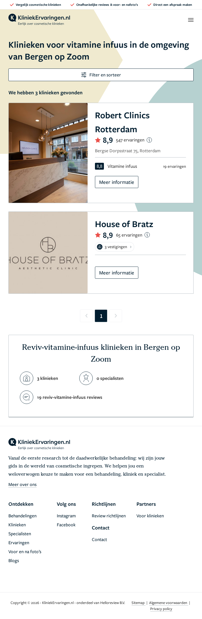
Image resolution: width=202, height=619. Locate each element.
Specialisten (19, 533)
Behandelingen (22, 516)
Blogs (13, 560)
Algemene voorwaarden (168, 602)
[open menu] (191, 20)
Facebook (66, 525)
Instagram (66, 516)
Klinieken (17, 525)
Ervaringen (18, 542)
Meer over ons (22, 484)
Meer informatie (116, 182)
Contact (99, 539)
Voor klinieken (150, 516)
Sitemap (138, 602)
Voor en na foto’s (24, 551)
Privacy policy (161, 608)
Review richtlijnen (109, 516)
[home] (39, 20)
